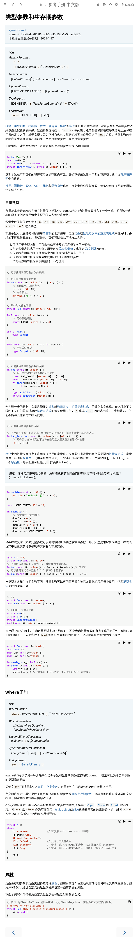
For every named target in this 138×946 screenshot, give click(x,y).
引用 (8, 186)
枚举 (43, 126)
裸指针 (18, 186)
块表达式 (28, 458)
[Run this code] (124, 153)
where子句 (16, 692)
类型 (77, 233)
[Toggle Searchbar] (21, 4)
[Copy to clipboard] (119, 153)
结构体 (32, 126)
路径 (8, 454)
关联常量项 (66, 249)
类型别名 (20, 126)
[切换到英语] (127, 4)
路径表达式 (44, 411)
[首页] (98, 4)
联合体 (53, 126)
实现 (72, 126)
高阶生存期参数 (48, 787)
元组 (46, 186)
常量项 (47, 233)
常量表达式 (116, 454)
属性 (9, 874)
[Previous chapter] (13, 932)
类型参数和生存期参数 (34, 17)
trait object (62, 809)
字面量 (15, 462)
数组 (28, 186)
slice (76, 809)
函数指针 (57, 186)
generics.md (17, 30)
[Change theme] (13, 4)
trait (63, 126)
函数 (8, 126)
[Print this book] (105, 4)
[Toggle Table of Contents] (5, 4)
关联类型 (90, 249)
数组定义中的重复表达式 (99, 233)
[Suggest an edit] (117, 4)
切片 (37, 186)
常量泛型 (12, 202)
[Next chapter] (124, 932)
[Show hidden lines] (129, 153)
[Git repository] (111, 4)
